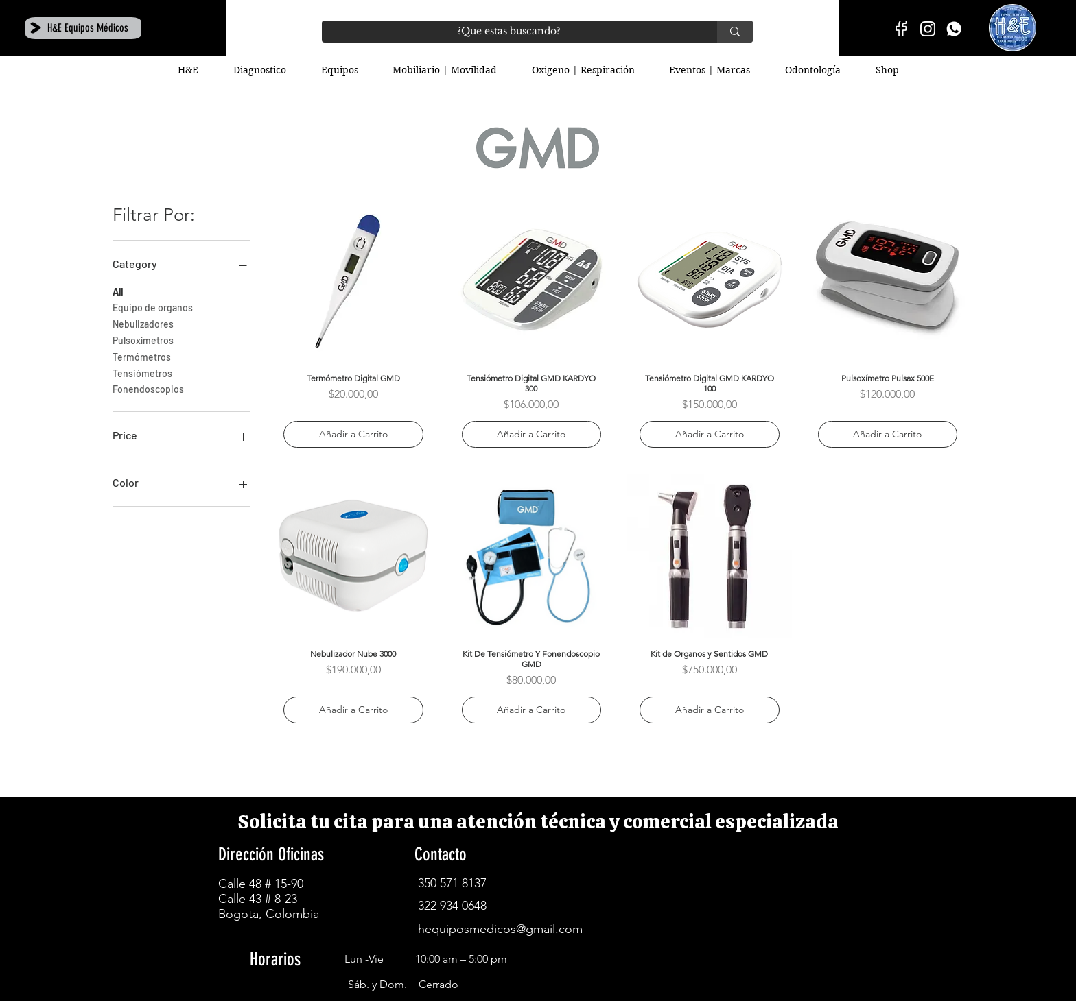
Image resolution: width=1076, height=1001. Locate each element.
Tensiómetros (142, 372)
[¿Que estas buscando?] (509, 31)
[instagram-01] (927, 28)
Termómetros (142, 356)
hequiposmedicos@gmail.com (500, 929)
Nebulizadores (143, 323)
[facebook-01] (901, 28)
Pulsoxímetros (143, 339)
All (118, 291)
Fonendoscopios (148, 388)
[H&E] (953, 28)
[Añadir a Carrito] (353, 434)
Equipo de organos (153, 306)
